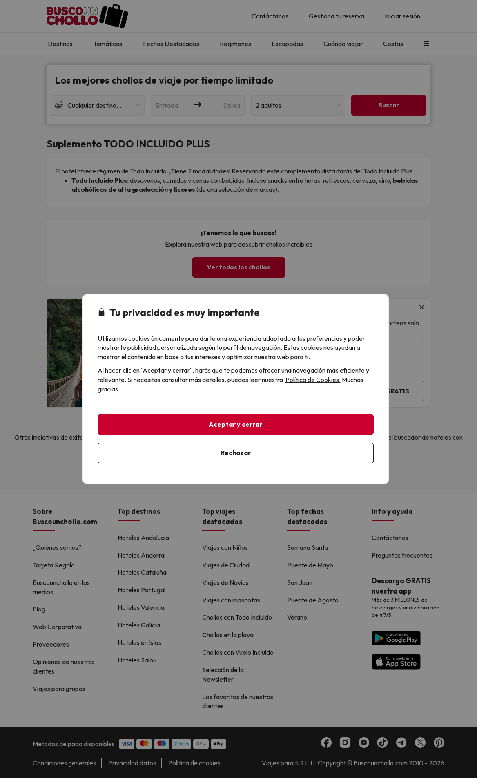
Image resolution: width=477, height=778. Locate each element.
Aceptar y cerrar (235, 424)
